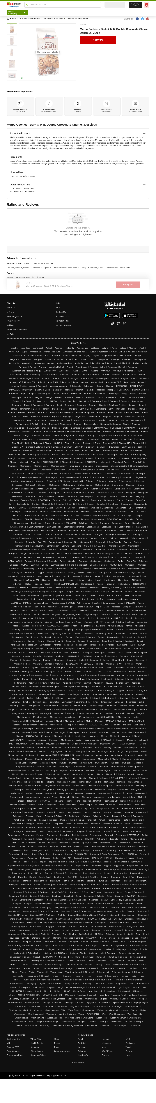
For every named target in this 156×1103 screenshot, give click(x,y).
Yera (104, 1047)
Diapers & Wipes (38, 1055)
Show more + (78, 1062)
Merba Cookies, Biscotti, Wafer (30, 277)
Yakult (128, 1047)
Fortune (129, 1051)
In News (10, 312)
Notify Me (98, 39)
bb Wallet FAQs (62, 316)
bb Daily (10, 334)
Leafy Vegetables (62, 1051)
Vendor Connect (63, 325)
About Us (11, 307)
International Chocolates (66, 267)
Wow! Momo (107, 1051)
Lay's (128, 1055)
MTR (128, 1039)
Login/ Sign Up (135, 5)
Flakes (57, 1043)
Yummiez (82, 1047)
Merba (83, 24)
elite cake (106, 1043)
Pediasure (130, 1043)
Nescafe (106, 1039)
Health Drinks (36, 1043)
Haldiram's (83, 1055)
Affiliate (10, 325)
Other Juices (36, 1051)
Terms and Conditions (17, 329)
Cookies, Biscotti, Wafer (18, 267)
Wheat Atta (35, 1039)
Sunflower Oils (13, 1039)
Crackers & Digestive (42, 267)
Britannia (82, 1051)
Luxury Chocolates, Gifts (92, 267)
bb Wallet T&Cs (62, 321)
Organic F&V (13, 1047)
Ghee (56, 1039)
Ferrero (105, 1055)
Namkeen (34, 1047)
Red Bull (82, 1043)
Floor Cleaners (14, 1051)
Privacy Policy (13, 321)
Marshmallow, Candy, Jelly (118, 267)
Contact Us (60, 312)
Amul (80, 1039)
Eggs (56, 1047)
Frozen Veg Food (15, 1055)
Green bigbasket (14, 316)
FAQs (57, 307)
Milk (8, 1043)
